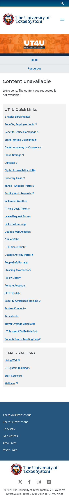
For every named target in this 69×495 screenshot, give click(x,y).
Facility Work (19, 193)
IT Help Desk (17, 209)
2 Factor (18, 116)
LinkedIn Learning (15, 224)
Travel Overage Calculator (20, 324)
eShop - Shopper (20, 185)
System (16, 308)
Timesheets (12, 316)
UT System (18, 368)
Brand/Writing (21, 139)
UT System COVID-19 (21, 331)
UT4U (34, 60)
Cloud (14, 155)
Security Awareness (23, 301)
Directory (15, 178)
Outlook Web (18, 231)
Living (12, 360)
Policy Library (13, 277)
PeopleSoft (16, 262)
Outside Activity (19, 254)
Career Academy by (23, 147)
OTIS (16, 247)
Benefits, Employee (21, 124)
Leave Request (18, 216)
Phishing (18, 270)
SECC (13, 293)
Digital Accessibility (21, 170)
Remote (15, 285)
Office (12, 239)
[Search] (62, 3)
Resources (34, 68)
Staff (14, 375)
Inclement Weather (16, 201)
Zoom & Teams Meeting (23, 339)
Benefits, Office (22, 132)
